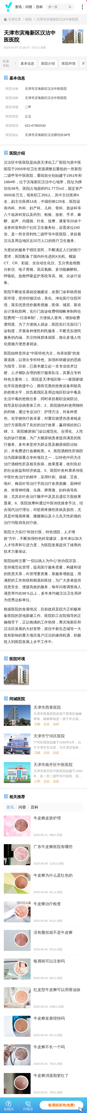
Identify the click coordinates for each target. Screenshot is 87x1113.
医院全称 (12, 88)
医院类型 (12, 116)
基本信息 (27, 63)
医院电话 (12, 125)
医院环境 (68, 63)
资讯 (18, 7)
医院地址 (12, 135)
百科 (39, 7)
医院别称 (12, 98)
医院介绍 (48, 63)
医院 (28, 19)
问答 (28, 7)
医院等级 (12, 107)
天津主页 (14, 19)
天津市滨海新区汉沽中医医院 (57, 19)
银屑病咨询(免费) (65, 1106)
